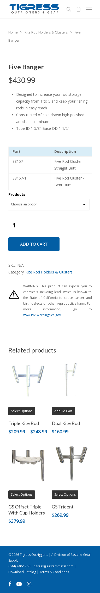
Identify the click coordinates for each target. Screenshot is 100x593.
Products (16, 194)
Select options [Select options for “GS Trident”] (65, 494)
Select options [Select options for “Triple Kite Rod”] (21, 411)
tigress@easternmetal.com (53, 566)
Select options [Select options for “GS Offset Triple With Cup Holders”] (21, 494)
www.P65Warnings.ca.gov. (42, 315)
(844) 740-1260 (19, 566)
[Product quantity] (14, 225)
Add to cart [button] (63, 411)
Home (13, 32)
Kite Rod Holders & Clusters (46, 32)
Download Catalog (22, 572)
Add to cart (34, 244)
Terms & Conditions (54, 572)
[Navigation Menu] (89, 9)
